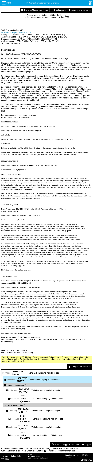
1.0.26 (89, 460)
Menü (8, 3)
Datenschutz (16, 456)
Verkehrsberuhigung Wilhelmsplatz (16, 32)
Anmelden (5, 459)
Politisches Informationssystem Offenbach (43, 3)
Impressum (5, 456)
